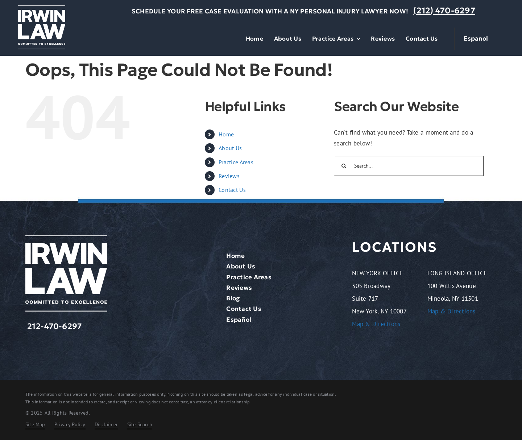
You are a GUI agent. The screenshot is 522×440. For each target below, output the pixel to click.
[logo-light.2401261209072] (41, 8)
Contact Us (232, 189)
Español (238, 320)
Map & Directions (376, 324)
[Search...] (409, 166)
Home (226, 134)
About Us (230, 148)
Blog (233, 298)
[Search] (344, 166)
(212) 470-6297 (444, 10)
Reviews (229, 176)
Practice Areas (236, 162)
